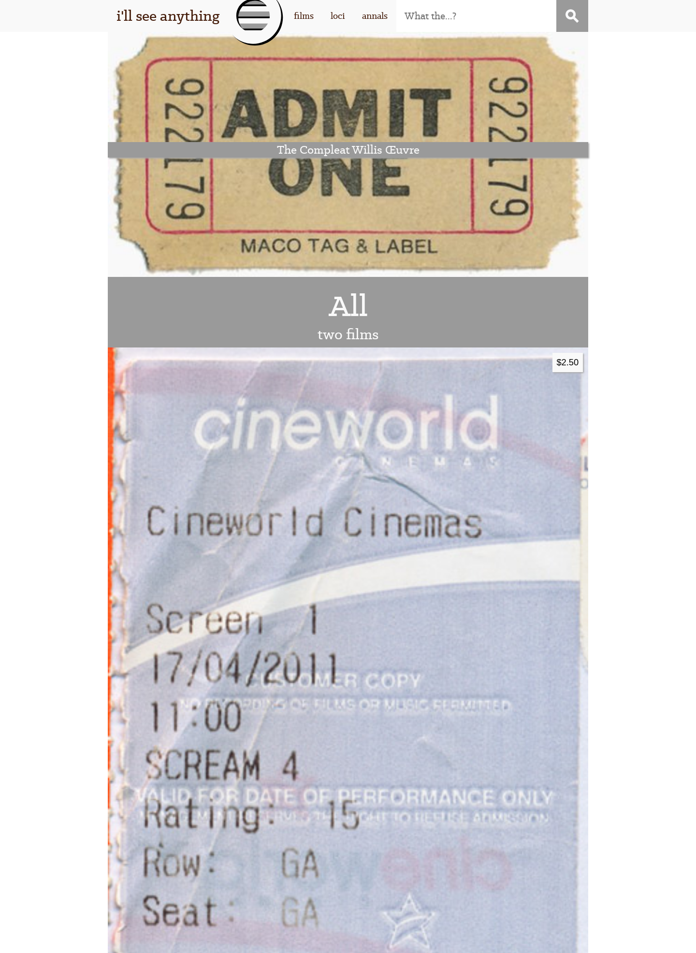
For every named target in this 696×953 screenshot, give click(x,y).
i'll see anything (167, 16)
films (304, 16)
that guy (185, 866)
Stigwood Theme (460, 938)
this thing (184, 851)
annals (375, 16)
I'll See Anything (235, 938)
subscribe (497, 851)
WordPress (341, 938)
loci (338, 16)
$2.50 (567, 117)
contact (497, 866)
